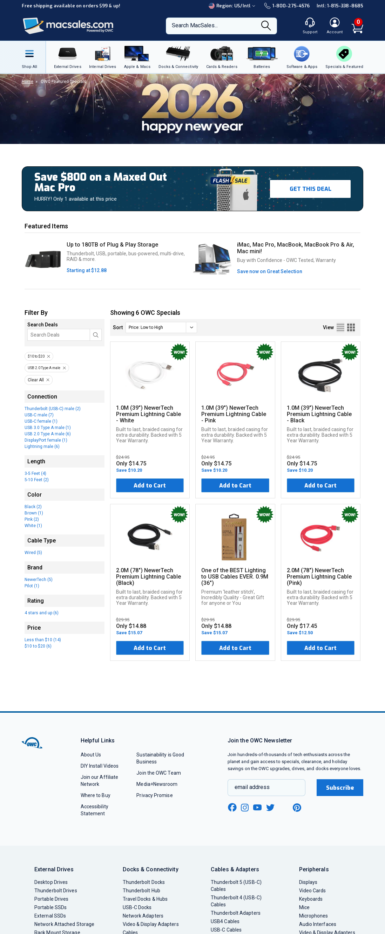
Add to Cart (150, 485)
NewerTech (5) (39, 579)
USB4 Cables (225, 921)
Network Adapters (143, 916)
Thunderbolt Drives (55, 890)
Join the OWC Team (158, 773)
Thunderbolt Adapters (236, 913)
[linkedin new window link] (284, 807)
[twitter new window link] (270, 806)
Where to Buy (95, 795)
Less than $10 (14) (43, 639)
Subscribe (340, 787)
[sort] (161, 327)
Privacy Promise (154, 795)
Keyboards (311, 899)
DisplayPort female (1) (46, 440)
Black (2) (33, 506)
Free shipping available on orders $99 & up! (71, 6)
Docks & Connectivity (150, 869)
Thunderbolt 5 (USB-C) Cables (236, 885)
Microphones (313, 916)
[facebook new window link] (232, 807)
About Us (91, 754)
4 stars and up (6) (42, 612)
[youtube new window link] (257, 807)
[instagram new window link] (245, 807)
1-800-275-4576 (287, 5)
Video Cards (312, 890)
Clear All (36, 380)
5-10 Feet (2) (37, 479)
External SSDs (50, 916)
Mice (304, 907)
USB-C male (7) (39, 415)
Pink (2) (32, 519)
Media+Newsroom (156, 784)
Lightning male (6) (42, 446)
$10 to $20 (36, 356)
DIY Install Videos (100, 766)
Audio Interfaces (317, 924)
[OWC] (68, 26)
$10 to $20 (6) (38, 646)
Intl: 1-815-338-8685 (340, 6)
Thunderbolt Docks (144, 882)
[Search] (266, 26)
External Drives (54, 869)
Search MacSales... (195, 25)
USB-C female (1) (41, 421)
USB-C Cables (226, 930)
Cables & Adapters (235, 869)
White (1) (33, 525)
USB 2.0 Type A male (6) (48, 433)
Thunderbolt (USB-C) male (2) (53, 408)
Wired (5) (33, 552)
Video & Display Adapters (151, 924)
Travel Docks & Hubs (145, 899)
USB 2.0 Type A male (44, 368)
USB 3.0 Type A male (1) (48, 427)
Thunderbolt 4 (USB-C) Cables (236, 901)
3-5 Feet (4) (35, 473)
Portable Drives (51, 899)
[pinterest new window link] (297, 807)
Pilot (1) (32, 585)
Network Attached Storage (64, 924)
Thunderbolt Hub (141, 890)
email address (252, 787)
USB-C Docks (137, 907)
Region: (233, 5)
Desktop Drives (51, 882)
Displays (308, 882)
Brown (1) (34, 513)
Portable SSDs (50, 907)
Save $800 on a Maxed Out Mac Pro (100, 182)
